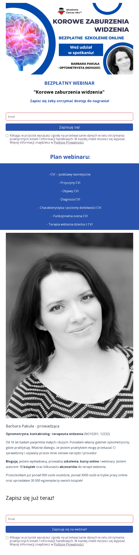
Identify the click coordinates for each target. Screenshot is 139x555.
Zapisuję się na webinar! (69, 529)
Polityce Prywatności (69, 142)
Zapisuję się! (69, 127)
